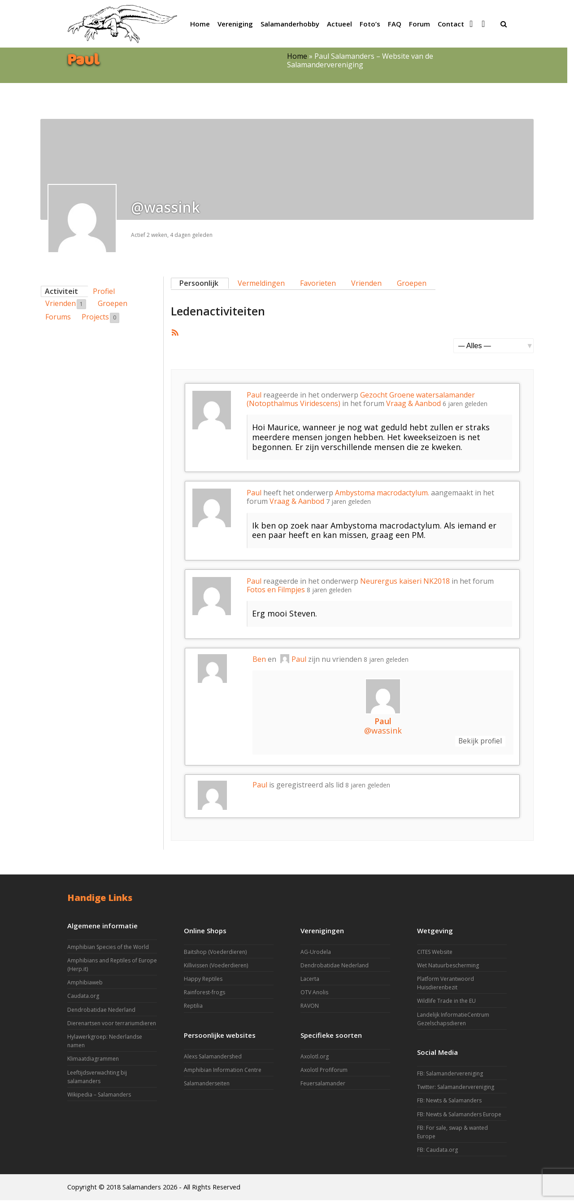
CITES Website (434, 953)
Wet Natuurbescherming (448, 967)
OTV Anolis (314, 994)
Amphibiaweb (85, 984)
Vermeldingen (261, 283)
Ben (259, 659)
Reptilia (193, 1008)
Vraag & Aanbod (413, 403)
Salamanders (141, 1188)
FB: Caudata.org (437, 1151)
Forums (58, 317)
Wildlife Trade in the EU (446, 1003)
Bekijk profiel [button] (475, 742)
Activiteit (61, 291)
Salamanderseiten (207, 1085)
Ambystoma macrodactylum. (382, 493)
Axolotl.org (314, 1058)
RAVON (309, 1008)
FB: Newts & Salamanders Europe (459, 1116)
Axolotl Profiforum (324, 1071)
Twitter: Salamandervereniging (455, 1089)
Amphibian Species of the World (108, 949)
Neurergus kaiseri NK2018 (405, 581)
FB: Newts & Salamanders (449, 1102)
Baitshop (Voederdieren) (215, 953)
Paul (254, 395)
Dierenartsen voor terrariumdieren (111, 1025)
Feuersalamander (322, 1085)
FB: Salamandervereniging (450, 1075)
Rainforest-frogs (204, 994)
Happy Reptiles (203, 980)
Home (297, 56)
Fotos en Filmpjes (276, 589)
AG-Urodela (315, 953)
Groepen (112, 303)
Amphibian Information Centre (222, 1071)
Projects (100, 317)
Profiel (104, 291)
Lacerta (309, 980)
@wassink (383, 730)
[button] (503, 24)
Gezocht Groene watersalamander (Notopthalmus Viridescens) (361, 399)
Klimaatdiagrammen (93, 1061)
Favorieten (318, 283)
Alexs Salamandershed (213, 1058)
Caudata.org (83, 998)
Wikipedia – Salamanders (99, 1096)
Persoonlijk (198, 283)
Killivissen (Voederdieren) (216, 967)
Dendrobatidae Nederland (101, 1011)
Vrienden (65, 303)
